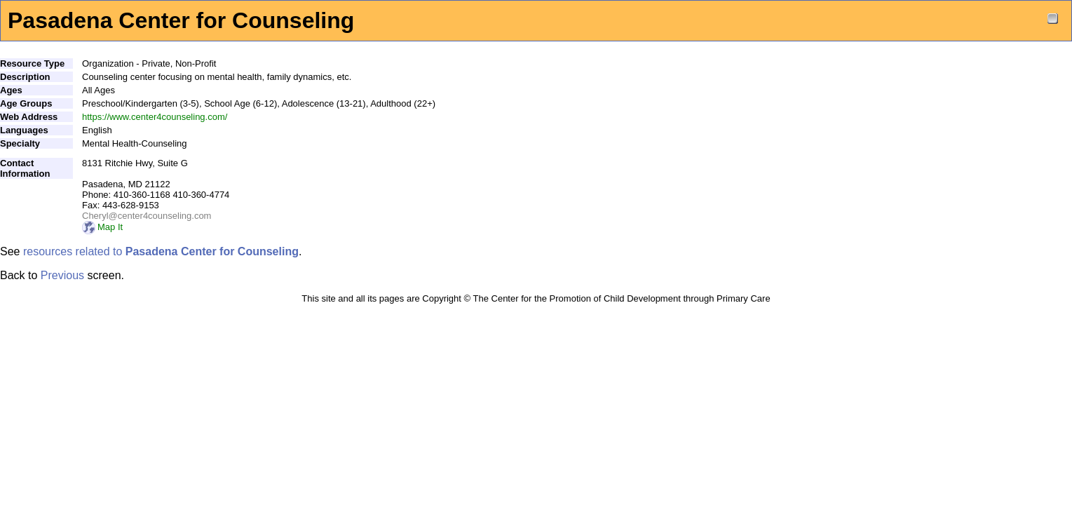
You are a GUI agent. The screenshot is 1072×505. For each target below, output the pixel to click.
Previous (62, 275)
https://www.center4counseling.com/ (154, 117)
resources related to (161, 251)
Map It (102, 227)
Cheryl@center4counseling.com (146, 215)
